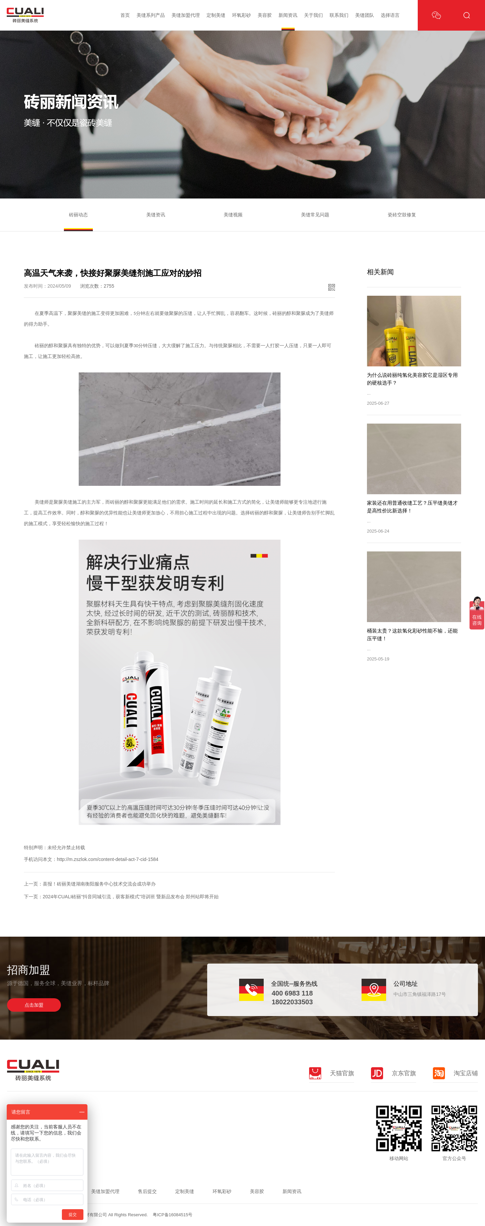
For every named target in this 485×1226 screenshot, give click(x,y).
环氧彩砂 (241, 15)
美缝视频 (233, 214)
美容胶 (265, 15)
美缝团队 (364, 15)
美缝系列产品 (151, 15)
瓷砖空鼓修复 (402, 214)
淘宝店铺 (455, 1073)
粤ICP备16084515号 (173, 1214)
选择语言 (390, 15)
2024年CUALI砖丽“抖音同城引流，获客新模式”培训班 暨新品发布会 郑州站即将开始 (131, 896)
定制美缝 (216, 15)
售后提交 (147, 1191)
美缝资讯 (155, 214)
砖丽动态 (78, 214)
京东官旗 (393, 1073)
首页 (125, 15)
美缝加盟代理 (186, 15)
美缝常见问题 (315, 214)
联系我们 (339, 15)
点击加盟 (34, 1005)
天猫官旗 (331, 1073)
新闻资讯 (287, 15)
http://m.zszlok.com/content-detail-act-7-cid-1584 (107, 859)
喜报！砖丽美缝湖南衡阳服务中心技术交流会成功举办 (99, 884)
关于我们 (313, 15)
